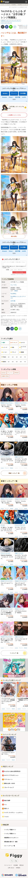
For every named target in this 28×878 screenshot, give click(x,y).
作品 (12, 347)
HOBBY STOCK (5, 376)
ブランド (13, 352)
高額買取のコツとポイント (11, 837)
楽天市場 (17, 97)
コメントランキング (8, 734)
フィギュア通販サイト (10, 829)
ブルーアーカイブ (9, 787)
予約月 (3, 357)
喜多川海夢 (7, 800)
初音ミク (6, 808)
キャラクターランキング (10, 796)
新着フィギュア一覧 (9, 481)
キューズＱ (13, 285)
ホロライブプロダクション (11, 775)
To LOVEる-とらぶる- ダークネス (18, 297)
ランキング (13, 342)
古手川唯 (13, 301)
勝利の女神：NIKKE (9, 783)
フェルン (6, 816)
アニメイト (14, 93)
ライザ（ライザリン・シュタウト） (13, 812)
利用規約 (18, 867)
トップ (2, 4)
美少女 (2, 402)
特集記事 (5, 825)
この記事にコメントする (14, 115)
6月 (21, 357)
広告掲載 (16, 865)
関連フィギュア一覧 (14, 473)
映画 (16, 457)
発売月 (3, 361)
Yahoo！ (11, 97)
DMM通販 (23, 93)
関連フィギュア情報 (9, 385)
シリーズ (4, 347)
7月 (25, 357)
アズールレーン (8, 779)
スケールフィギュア (6, 23)
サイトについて (8, 865)
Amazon (4, 97)
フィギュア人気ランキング (11, 680)
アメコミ (17, 429)
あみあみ (5, 93)
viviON (24, 97)
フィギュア (7, 4)
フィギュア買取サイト (10, 833)
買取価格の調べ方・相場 (10, 841)
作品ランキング (7, 766)
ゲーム (7, 581)
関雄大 (16, 291)
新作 (3, 342)
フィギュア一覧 (14, 653)
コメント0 (25, 25)
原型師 (21, 352)
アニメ (7, 402)
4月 (13, 357)
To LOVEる (14, 4)
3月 (8, 357)
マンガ (2, 429)
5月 (17, 357)
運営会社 (21, 865)
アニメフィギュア (16, 20)
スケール (22, 429)
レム (5, 804)
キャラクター (22, 347)
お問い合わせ (11, 867)
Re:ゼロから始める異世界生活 (12, 771)
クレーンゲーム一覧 (9, 846)
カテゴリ (22, 342)
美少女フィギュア (6, 20)
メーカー (4, 352)
